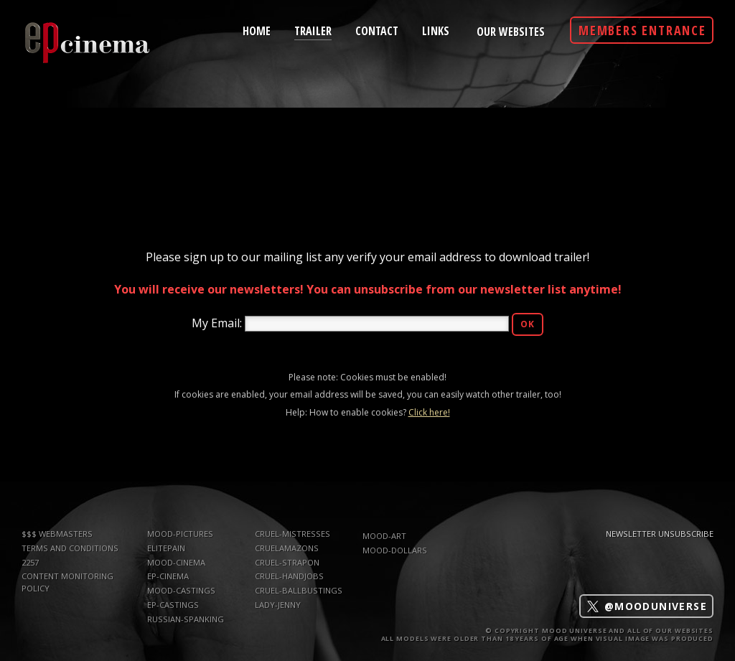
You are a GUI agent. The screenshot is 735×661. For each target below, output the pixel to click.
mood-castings (181, 590)
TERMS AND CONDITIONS (70, 548)
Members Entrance (642, 30)
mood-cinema (176, 562)
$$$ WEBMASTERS (57, 533)
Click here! (429, 412)
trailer (313, 30)
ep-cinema (168, 576)
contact (376, 30)
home (257, 30)
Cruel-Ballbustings (298, 590)
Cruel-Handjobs (289, 576)
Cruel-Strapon (287, 562)
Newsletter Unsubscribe (659, 533)
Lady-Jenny (278, 604)
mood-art (384, 535)
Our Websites (511, 31)
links (435, 30)
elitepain (166, 548)
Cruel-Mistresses (292, 533)
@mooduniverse (646, 606)
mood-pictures (180, 533)
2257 (30, 562)
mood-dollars (394, 550)
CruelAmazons (287, 548)
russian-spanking (185, 619)
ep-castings (173, 604)
